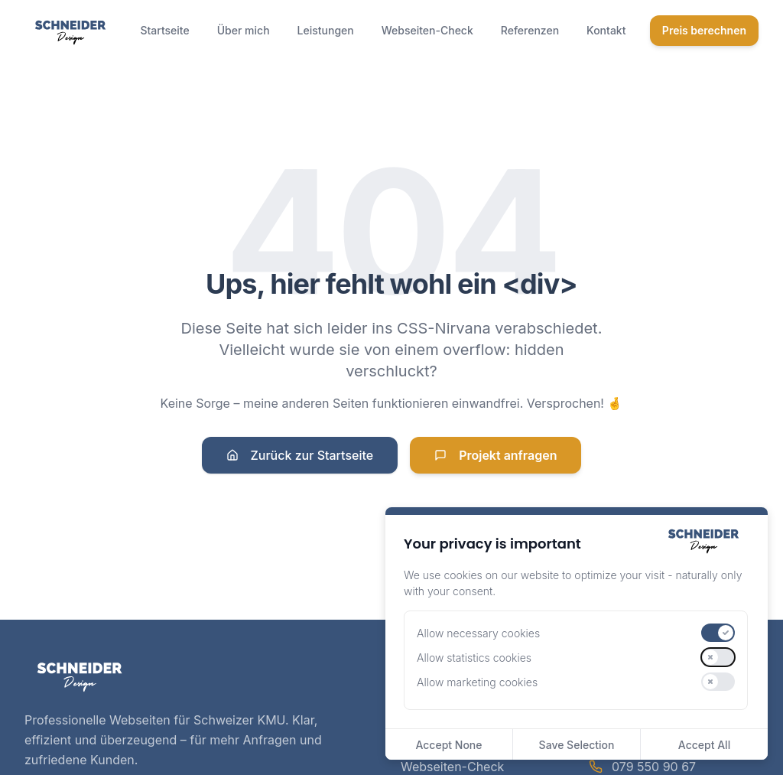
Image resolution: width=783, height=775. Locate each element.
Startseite (164, 30)
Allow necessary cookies (478, 633)
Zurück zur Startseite (300, 455)
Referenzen (530, 30)
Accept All (704, 744)
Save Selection (577, 744)
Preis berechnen (704, 30)
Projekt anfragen (495, 455)
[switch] (718, 633)
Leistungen (325, 30)
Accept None (448, 744)
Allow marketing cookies (477, 682)
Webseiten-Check (427, 30)
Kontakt (605, 30)
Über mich (243, 30)
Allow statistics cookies (474, 657)
